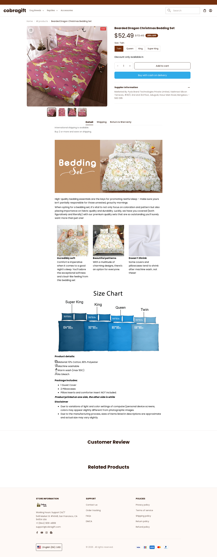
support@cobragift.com (48, 526)
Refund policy (143, 526)
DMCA (89, 520)
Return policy (142, 520)
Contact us (91, 503)
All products (42, 21)
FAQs (88, 514)
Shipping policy (143, 514)
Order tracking (93, 509)
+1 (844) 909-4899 (46, 522)
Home (30, 21)
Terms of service (144, 509)
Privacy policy (143, 503)
